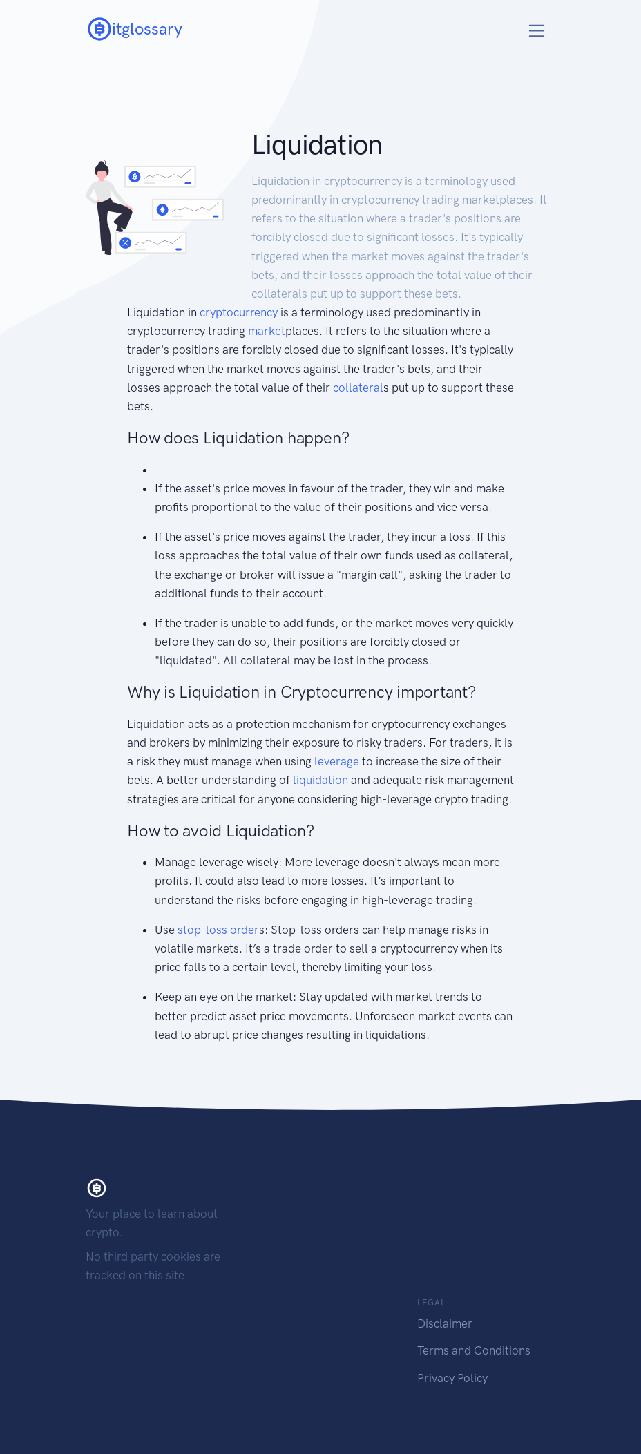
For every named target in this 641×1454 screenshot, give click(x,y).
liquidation (320, 780)
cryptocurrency (239, 312)
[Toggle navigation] (537, 30)
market (266, 331)
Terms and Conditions (473, 1350)
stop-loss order (218, 930)
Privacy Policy (452, 1378)
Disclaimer (444, 1323)
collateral (358, 387)
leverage (336, 761)
